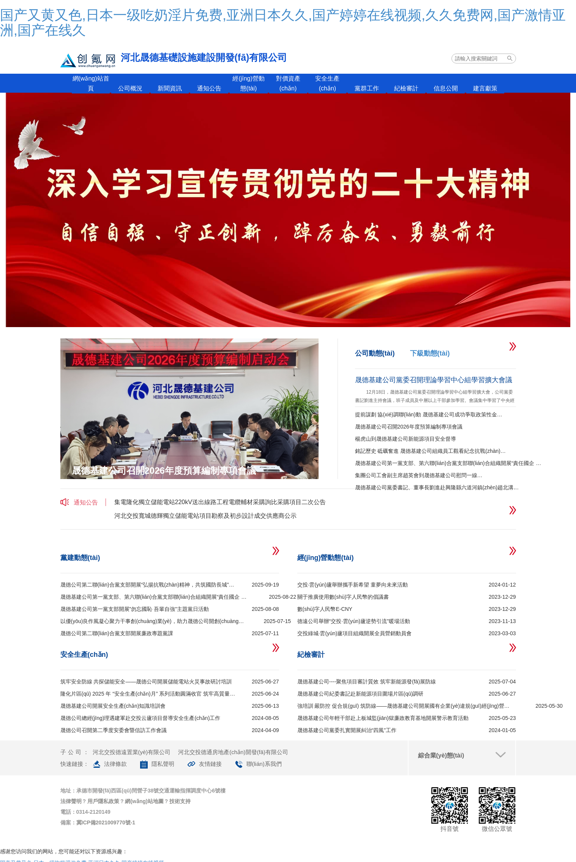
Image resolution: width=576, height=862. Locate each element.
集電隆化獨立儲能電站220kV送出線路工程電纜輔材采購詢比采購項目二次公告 (220, 502)
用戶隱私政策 (103, 801)
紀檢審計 (406, 88)
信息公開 (446, 88)
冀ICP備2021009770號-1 (106, 822)
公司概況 (130, 88)
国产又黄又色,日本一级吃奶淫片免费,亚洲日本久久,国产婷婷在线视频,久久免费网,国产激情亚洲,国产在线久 (283, 22)
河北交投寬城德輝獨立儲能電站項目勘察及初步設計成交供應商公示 (205, 515)
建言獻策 (485, 88)
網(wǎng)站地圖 (144, 801)
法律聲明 (71, 801)
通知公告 (209, 88)
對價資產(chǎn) (288, 83)
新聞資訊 (170, 88)
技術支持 (180, 801)
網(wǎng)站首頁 (91, 83)
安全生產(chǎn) (327, 83)
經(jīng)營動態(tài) (248, 83)
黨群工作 (367, 88)
